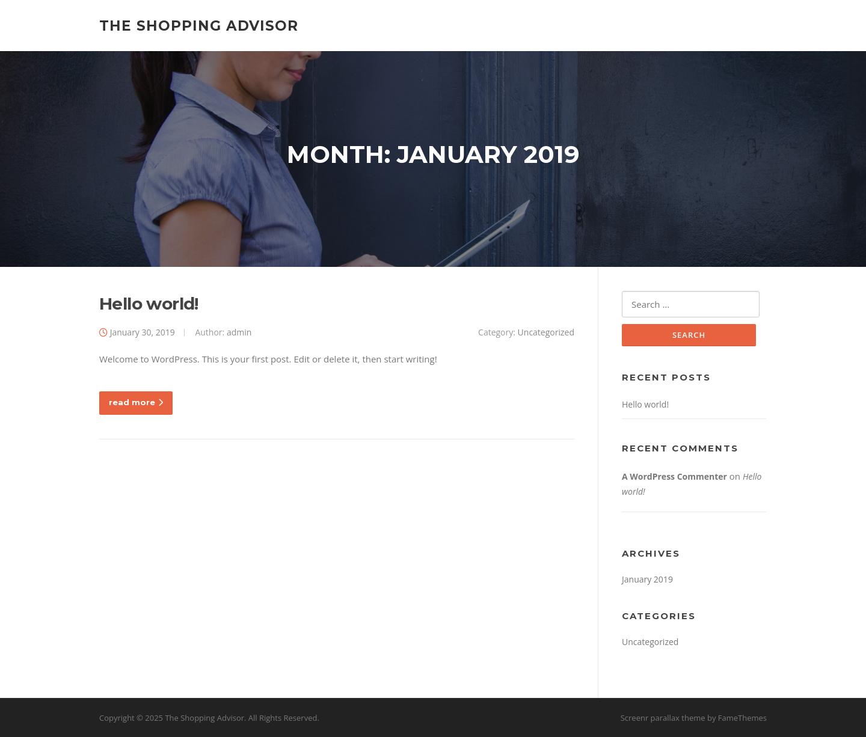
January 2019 (647, 579)
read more (136, 402)
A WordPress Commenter (674, 476)
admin (239, 332)
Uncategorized (546, 332)
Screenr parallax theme (663, 717)
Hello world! (148, 303)
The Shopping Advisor (198, 25)
